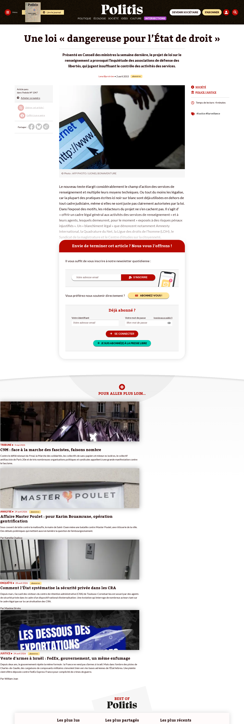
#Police (83, 664)
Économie (25, 667)
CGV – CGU (68, 713)
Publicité (114, 713)
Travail (23, 664)
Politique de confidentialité (92, 713)
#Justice (201, 113)
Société (113, 18)
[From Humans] (202, 707)
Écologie (100, 18)
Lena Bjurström (106, 76)
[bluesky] (208, 700)
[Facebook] (198, 700)
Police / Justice (27, 677)
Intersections (155, 18)
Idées (124, 18)
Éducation (25, 670)
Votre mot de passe (135, 317)
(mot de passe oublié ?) (163, 317)
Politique (84, 18)
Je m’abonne (46, 667)
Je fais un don (47, 661)
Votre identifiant (80, 317)
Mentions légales (22, 713)
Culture (135, 18)
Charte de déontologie (47, 713)
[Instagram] (227, 700)
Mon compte (46, 677)
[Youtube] (217, 700)
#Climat (83, 661)
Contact (6, 713)
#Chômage (84, 674)
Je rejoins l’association (51, 670)
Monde (23, 661)
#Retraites (84, 670)
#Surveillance (213, 113)
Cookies (126, 713)
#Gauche (83, 667)
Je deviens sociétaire (50, 664)
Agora (4, 661)
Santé (23, 674)
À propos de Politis (49, 674)
